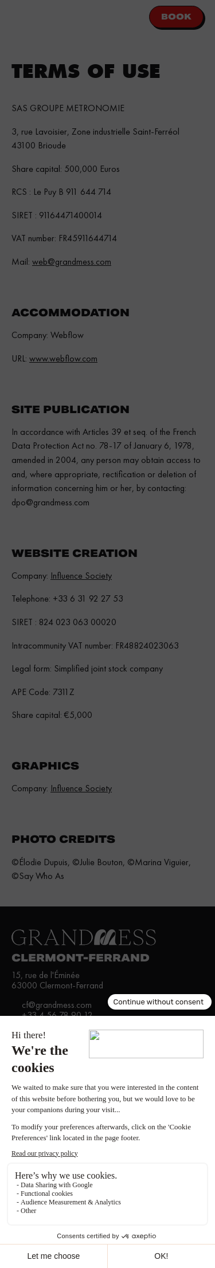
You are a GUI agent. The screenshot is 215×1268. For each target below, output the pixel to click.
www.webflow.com (63, 358)
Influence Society (81, 576)
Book (176, 16)
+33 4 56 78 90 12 (57, 1015)
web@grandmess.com (71, 262)
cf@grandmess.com (57, 1005)
